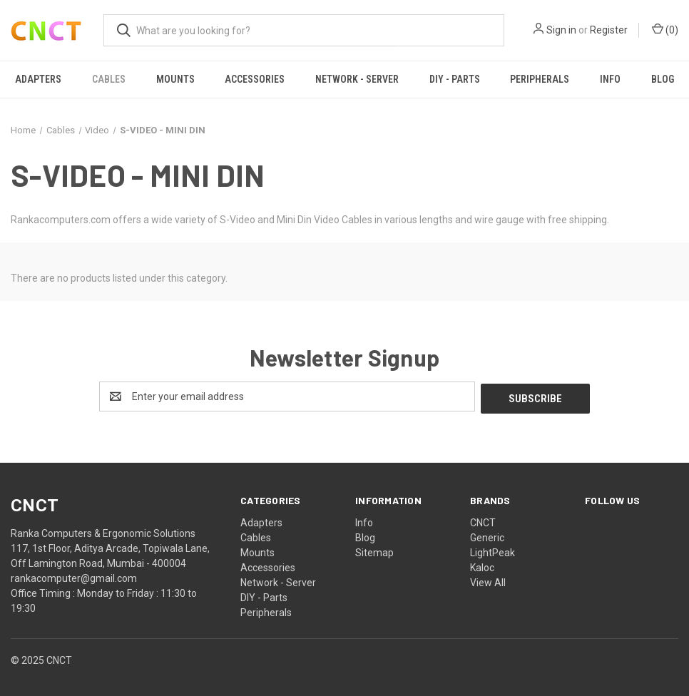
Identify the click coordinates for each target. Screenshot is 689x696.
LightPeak (492, 550)
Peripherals (539, 79)
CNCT (483, 520)
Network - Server (357, 79)
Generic (487, 535)
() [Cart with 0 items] (665, 29)
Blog (365, 535)
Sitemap (374, 550)
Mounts (175, 79)
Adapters (38, 79)
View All (488, 580)
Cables (109, 79)
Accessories (255, 79)
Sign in (561, 30)
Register (609, 30)
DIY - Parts (454, 79)
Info (610, 79)
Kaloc (482, 565)
